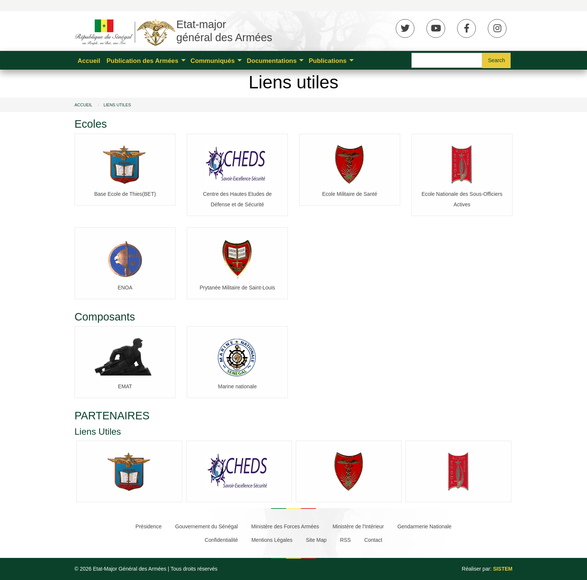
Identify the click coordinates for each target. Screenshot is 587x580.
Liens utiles (117, 105)
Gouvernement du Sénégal (206, 526)
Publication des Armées (142, 60)
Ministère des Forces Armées (285, 526)
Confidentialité (221, 540)
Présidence (149, 526)
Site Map (316, 540)
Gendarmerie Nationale (424, 526)
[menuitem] (88, 60)
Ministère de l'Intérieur (358, 526)
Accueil (88, 60)
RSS (345, 540)
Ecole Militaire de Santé (349, 194)
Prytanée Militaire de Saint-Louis (237, 288)
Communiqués (213, 60)
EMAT (125, 386)
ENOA (125, 288)
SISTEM (503, 569)
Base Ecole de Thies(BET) (125, 194)
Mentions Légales (271, 540)
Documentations (271, 60)
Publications (328, 60)
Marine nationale (237, 386)
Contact (373, 540)
